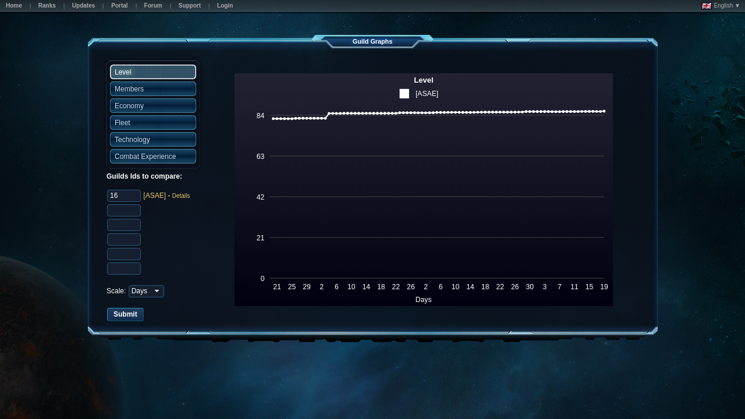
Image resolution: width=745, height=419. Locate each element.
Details (181, 196)
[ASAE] (154, 195)
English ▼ (720, 5)
